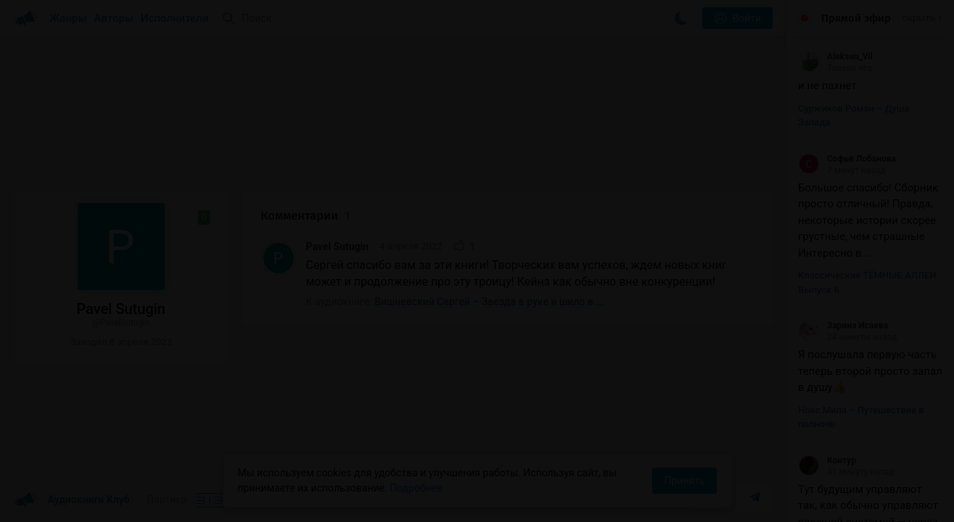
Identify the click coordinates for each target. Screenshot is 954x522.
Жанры (68, 18)
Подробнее (416, 488)
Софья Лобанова (847, 159)
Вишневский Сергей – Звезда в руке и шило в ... (489, 301)
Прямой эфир (856, 18)
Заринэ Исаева (843, 325)
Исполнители (174, 18)
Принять (684, 480)
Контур (827, 460)
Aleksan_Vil (835, 56)
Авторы (114, 18)
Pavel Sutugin (337, 246)
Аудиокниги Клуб (72, 500)
